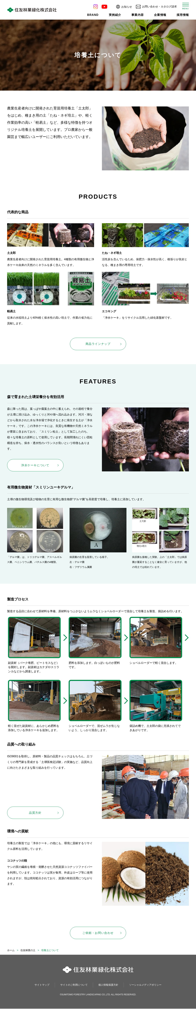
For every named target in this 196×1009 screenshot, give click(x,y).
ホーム (11, 950)
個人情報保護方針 (108, 985)
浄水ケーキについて (35, 465)
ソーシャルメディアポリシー (145, 985)
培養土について (50, 950)
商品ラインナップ (98, 344)
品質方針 (35, 812)
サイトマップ (42, 985)
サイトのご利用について (74, 985)
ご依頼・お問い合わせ (98, 933)
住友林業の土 (27, 950)
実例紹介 (115, 14)
